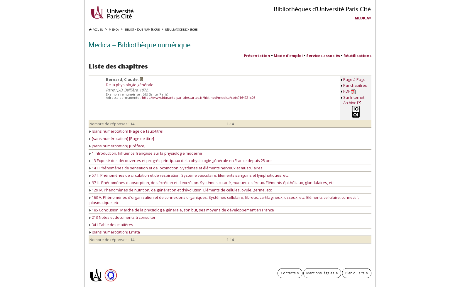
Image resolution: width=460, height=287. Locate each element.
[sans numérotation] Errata (114, 232)
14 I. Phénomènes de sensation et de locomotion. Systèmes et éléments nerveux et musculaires (176, 168)
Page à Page (354, 79)
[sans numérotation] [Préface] (117, 145)
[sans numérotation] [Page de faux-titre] (126, 131)
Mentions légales (320, 273)
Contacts (288, 273)
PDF (349, 91)
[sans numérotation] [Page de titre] (121, 138)
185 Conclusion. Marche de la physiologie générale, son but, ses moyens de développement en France (181, 210)
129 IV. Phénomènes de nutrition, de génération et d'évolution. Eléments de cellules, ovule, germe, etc (180, 190)
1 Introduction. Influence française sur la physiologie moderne (145, 153)
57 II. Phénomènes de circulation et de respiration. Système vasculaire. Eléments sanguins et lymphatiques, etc (188, 175)
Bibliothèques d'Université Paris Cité (322, 9)
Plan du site (355, 273)
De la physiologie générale (129, 84)
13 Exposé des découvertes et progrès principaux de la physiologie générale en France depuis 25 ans (181, 160)
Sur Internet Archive (353, 100)
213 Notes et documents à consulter (122, 217)
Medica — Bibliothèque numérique (139, 45)
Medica (362, 18)
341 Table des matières (111, 224)
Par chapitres (355, 85)
